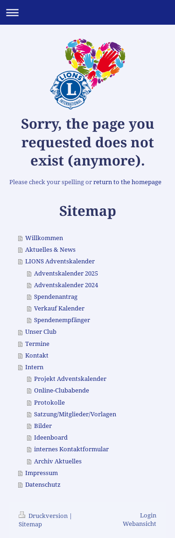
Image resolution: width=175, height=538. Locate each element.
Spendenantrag (55, 297)
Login (148, 515)
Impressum (41, 473)
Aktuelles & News (50, 250)
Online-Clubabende (61, 390)
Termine (37, 344)
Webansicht (139, 524)
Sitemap (30, 524)
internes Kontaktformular (71, 449)
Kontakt (37, 355)
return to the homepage (127, 182)
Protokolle (49, 403)
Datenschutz (43, 485)
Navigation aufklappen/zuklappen (87, 12)
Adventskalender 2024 (66, 285)
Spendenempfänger (62, 320)
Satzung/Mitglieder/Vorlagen (75, 414)
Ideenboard (51, 437)
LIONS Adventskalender (60, 261)
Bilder (43, 426)
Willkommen (44, 238)
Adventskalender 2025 (66, 273)
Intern (34, 367)
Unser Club (40, 332)
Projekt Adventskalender (70, 379)
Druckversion (44, 516)
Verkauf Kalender (59, 308)
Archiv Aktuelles (58, 461)
